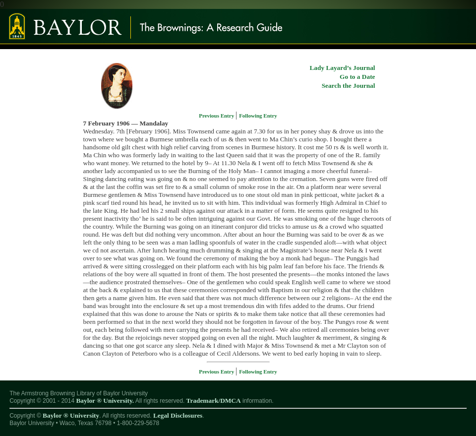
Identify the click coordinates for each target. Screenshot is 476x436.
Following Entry (258, 116)
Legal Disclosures (177, 415)
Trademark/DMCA (213, 400)
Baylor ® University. (105, 400)
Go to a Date (357, 76)
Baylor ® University (71, 415)
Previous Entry (217, 116)
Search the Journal (348, 85)
